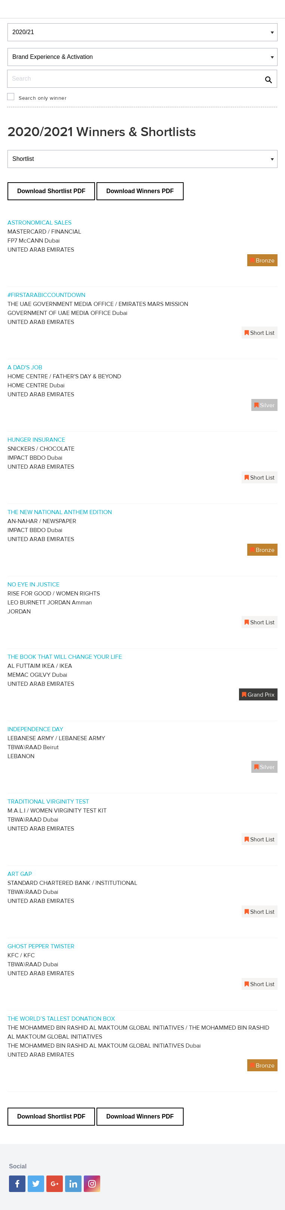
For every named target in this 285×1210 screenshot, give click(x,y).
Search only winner (43, 98)
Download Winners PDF (140, 191)
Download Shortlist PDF (51, 191)
